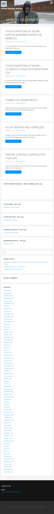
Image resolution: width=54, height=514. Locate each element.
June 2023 (7, 347)
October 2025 (8, 301)
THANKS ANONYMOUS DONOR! (13, 269)
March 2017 (7, 454)
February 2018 (8, 428)
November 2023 (8, 340)
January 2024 (7, 334)
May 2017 (6, 448)
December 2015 (8, 469)
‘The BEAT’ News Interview (12, 207)
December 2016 (8, 459)
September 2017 (9, 441)
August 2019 (7, 399)
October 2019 (8, 394)
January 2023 (7, 352)
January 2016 (7, 467)
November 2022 (8, 358)
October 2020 (8, 378)
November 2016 (8, 461)
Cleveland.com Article (10, 220)
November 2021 (8, 365)
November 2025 (8, 298)
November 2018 (8, 415)
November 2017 (8, 435)
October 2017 (8, 438)
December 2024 (8, 314)
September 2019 (9, 397)
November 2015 (8, 472)
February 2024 (8, 332)
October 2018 (8, 417)
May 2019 (6, 404)
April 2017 (6, 451)
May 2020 (6, 381)
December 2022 (8, 355)
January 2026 (7, 293)
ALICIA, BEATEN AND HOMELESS (24, 127)
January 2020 (7, 386)
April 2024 (7, 329)
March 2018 (7, 425)
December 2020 (8, 373)
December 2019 (8, 389)
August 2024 (7, 324)
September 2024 (9, 321)
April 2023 (6, 350)
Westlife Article (8, 243)
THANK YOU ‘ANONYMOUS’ (21, 100)
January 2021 (7, 371)
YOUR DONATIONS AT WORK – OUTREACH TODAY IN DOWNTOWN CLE (26, 69)
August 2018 (7, 422)
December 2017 (8, 433)
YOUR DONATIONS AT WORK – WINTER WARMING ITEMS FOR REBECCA (23, 35)
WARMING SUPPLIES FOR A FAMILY (14, 267)
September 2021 (9, 368)
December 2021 (8, 363)
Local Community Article (11, 232)
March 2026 (7, 290)
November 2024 (8, 316)
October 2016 (8, 464)
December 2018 (8, 412)
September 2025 (9, 303)
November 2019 (8, 391)
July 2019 (6, 402)
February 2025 (8, 308)
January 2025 (7, 311)
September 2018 (9, 420)
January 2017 (7, 456)
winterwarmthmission (21, 41)
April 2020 (7, 384)
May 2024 (6, 327)
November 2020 (8, 376)
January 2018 (7, 430)
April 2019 (6, 407)
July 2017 (6, 446)
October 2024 (8, 319)
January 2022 (7, 360)
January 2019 (7, 410)
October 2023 (8, 342)
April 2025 (6, 306)
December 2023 (8, 337)
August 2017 (7, 443)
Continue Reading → (13, 52)
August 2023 (7, 345)
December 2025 (8, 296)
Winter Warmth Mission (12, 8)
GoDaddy (43, 506)
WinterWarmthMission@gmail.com (11, 492)
